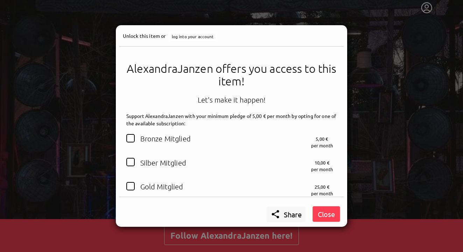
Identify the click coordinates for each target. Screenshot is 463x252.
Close (326, 214)
